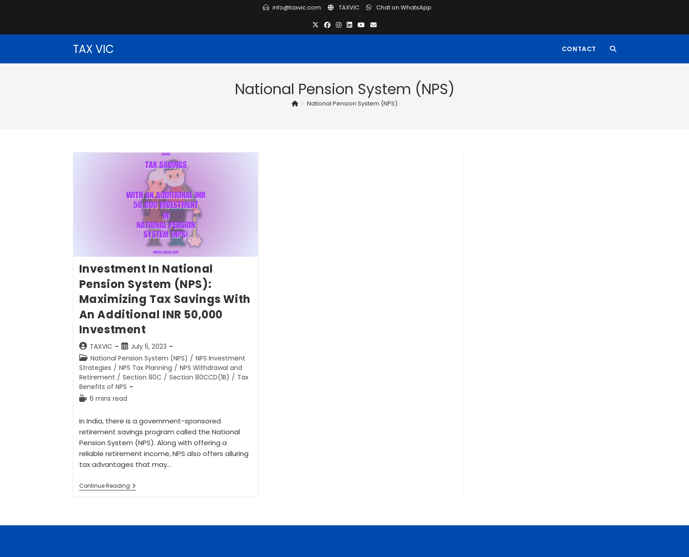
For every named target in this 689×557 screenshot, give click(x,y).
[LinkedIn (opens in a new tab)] (349, 25)
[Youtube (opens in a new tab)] (361, 25)
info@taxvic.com (297, 7)
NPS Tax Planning (145, 367)
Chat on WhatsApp (403, 7)
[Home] (295, 103)
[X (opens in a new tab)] (315, 25)
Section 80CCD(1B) (199, 377)
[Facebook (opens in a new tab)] (327, 25)
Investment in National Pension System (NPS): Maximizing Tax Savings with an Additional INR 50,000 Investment (165, 299)
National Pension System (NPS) (352, 103)
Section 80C (142, 377)
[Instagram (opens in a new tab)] (338, 25)
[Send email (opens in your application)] (373, 25)
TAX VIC (93, 49)
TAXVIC (349, 7)
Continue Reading (107, 486)
